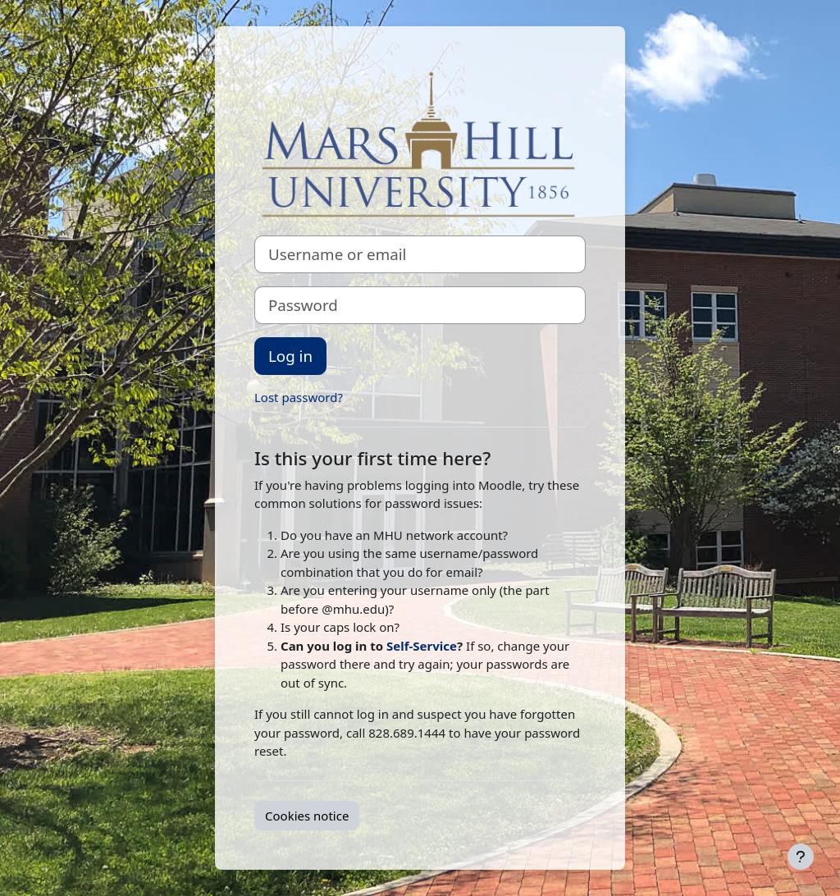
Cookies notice (307, 815)
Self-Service (421, 646)
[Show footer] (801, 856)
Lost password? (298, 397)
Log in (290, 355)
